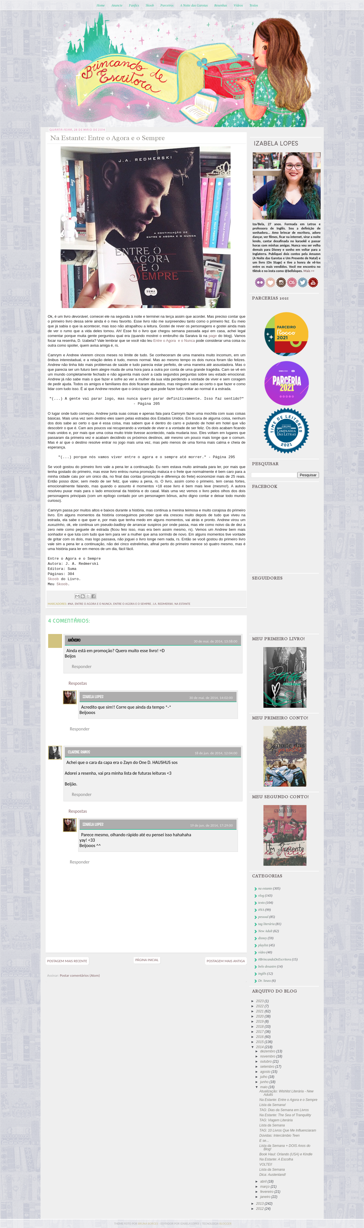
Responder (82, 666)
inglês (262, 974)
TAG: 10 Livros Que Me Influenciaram (287, 1130)
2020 (260, 1016)
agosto (265, 1072)
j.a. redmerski (163, 604)
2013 (260, 1204)
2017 (260, 1032)
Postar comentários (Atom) (80, 975)
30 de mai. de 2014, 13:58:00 (215, 641)
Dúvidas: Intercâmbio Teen (279, 1136)
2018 (260, 1027)
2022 (260, 1006)
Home (101, 5)
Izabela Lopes (93, 696)
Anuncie (116, 5)
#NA (70, 604)
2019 (260, 1021)
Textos (253, 5)
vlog (261, 896)
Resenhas (220, 5)
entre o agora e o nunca (93, 604)
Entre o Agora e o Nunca (174, 340)
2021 (260, 1011)
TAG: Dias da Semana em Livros (284, 1110)
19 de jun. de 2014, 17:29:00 (211, 825)
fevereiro (267, 1192)
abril (263, 1181)
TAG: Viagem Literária (276, 1120)
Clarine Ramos (79, 752)
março (265, 1187)
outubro (266, 1061)
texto (261, 903)
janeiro (265, 1197)
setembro (267, 1067)
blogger (225, 1223)
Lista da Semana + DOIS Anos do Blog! (284, 1147)
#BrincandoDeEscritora (274, 959)
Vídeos (238, 5)
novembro (268, 1056)
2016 (260, 1037)
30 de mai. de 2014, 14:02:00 (211, 698)
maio (264, 1087)
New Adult (265, 931)
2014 (260, 1047)
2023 (260, 1001)
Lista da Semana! (272, 1105)
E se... (264, 1141)
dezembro (268, 1051)
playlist (263, 945)
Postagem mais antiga (226, 961)
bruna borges (148, 1223)
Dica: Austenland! (272, 1175)
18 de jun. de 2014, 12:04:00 (216, 753)
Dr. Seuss (264, 981)
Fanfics (134, 5)
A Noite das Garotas (194, 5)
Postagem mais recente (67, 961)
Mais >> (308, 271)
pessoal (263, 917)
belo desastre (267, 966)
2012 (260, 1209)
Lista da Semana (272, 1125)
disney (262, 938)
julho (264, 1077)
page (213, 336)
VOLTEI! (265, 1164)
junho (264, 1082)
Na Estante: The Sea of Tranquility (285, 1115)
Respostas (78, 683)
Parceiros (166, 5)
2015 (260, 1042)
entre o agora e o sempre (132, 604)
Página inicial (147, 960)
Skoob (150, 5)
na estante (182, 604)
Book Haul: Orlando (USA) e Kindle (285, 1154)
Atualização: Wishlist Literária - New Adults (286, 1093)
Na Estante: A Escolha (276, 1159)
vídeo (262, 952)
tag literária (266, 924)
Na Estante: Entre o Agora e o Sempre (288, 1100)
